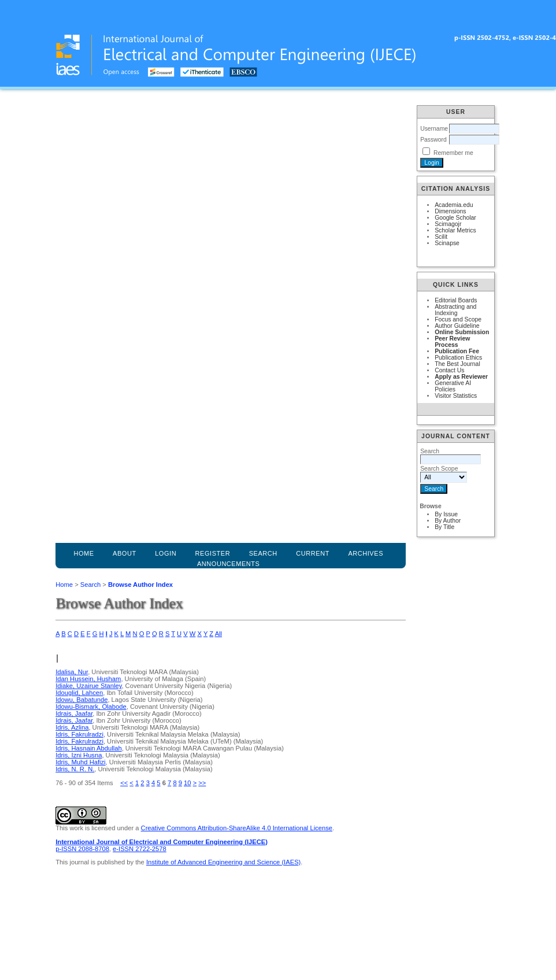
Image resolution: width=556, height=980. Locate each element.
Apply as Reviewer (461, 376)
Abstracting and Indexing (455, 310)
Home (83, 553)
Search (90, 584)
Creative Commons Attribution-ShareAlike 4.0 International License (236, 827)
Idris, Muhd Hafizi (80, 762)
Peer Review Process (452, 341)
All (218, 633)
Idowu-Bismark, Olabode (91, 706)
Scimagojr (448, 224)
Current (312, 553)
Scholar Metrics (455, 230)
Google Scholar (455, 218)
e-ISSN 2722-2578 (139, 848)
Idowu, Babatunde (81, 699)
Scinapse (447, 243)
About (124, 553)
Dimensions (450, 211)
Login (165, 553)
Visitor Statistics (456, 396)
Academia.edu (454, 205)
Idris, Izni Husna (78, 755)
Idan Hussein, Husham (88, 678)
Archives (365, 553)
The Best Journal (457, 364)
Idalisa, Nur (71, 671)
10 (187, 782)
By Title (444, 527)
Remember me (453, 153)
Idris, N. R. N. (74, 768)
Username (434, 128)
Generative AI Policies (453, 386)
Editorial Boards (456, 300)
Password (433, 139)
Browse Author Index (140, 584)
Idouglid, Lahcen (79, 692)
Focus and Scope (458, 319)
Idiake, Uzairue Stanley (88, 685)
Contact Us (449, 370)
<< (124, 782)
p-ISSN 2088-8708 (82, 848)
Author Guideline (457, 326)
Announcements (228, 563)
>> (202, 782)
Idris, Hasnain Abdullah (88, 748)
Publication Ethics (458, 357)
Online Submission (462, 332)
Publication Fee (457, 351)
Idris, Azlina (71, 727)
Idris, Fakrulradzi (79, 734)
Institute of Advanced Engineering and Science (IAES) (223, 862)
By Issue (446, 514)
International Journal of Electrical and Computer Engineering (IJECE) (161, 841)
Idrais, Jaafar (73, 713)
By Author (448, 520)
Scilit (441, 237)
